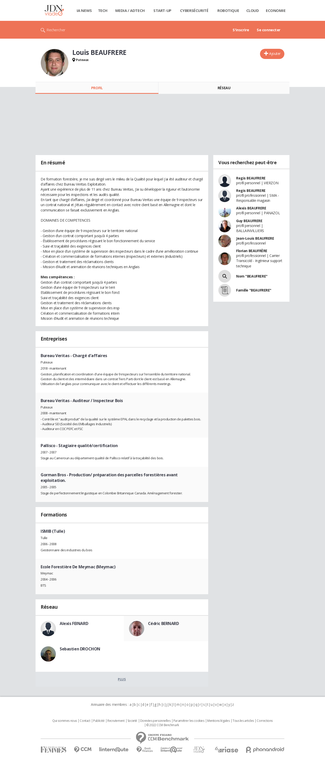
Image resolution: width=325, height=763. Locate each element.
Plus (122, 679)
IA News (84, 10)
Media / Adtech (130, 10)
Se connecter (269, 29)
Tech (102, 10)
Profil (97, 87)
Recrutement (115, 721)
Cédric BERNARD (163, 623)
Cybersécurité (194, 10)
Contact (85, 721)
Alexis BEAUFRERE (251, 208)
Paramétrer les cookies (188, 721)
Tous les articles (243, 721)
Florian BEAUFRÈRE (251, 250)
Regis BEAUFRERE (251, 178)
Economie (276, 10)
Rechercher (56, 29)
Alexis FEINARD (74, 623)
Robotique (228, 10)
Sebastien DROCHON (80, 649)
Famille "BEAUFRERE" (253, 290)
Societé (132, 721)
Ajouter (275, 53)
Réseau (224, 87)
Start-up (162, 10)
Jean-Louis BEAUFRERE (255, 238)
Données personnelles (155, 721)
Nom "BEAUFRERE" (252, 276)
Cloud (252, 10)
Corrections (264, 721)
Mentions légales (218, 721)
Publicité (98, 721)
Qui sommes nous (64, 721)
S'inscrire (241, 29)
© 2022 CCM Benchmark (162, 725)
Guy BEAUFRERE (249, 220)
